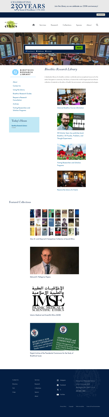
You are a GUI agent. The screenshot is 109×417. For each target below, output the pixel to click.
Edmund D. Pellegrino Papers (40, 277)
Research (54, 25)
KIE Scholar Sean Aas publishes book (70, 136)
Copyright (71, 406)
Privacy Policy (63, 406)
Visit (13, 388)
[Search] (97, 25)
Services (42, 25)
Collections (67, 25)
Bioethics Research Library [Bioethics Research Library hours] (19, 125)
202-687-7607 (80, 391)
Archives (16, 104)
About (89, 25)
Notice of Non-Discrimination (93, 406)
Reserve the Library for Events (67, 190)
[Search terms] (49, 48)
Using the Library (19, 90)
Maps (14, 392)
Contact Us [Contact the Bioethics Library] (17, 86)
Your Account (101, 14)
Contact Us (15, 380)
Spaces (79, 25)
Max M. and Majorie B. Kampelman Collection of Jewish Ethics (52, 239)
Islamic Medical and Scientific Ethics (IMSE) (45, 315)
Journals (49, 51)
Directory (15, 384)
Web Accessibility (80, 406)
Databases (40, 51)
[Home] (33, 25)
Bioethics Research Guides (22, 93)
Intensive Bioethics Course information (70, 108)
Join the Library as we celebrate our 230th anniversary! (76, 6)
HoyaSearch (31, 51)
